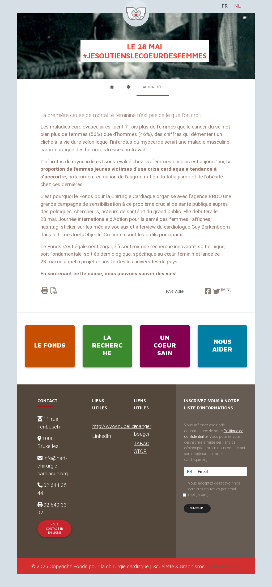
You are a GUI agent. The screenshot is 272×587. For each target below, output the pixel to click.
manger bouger (142, 430)
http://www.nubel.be (114, 426)
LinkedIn (101, 436)
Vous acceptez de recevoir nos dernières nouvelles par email (214, 489)
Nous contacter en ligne (54, 528)
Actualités (152, 87)
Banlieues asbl (224, 566)
